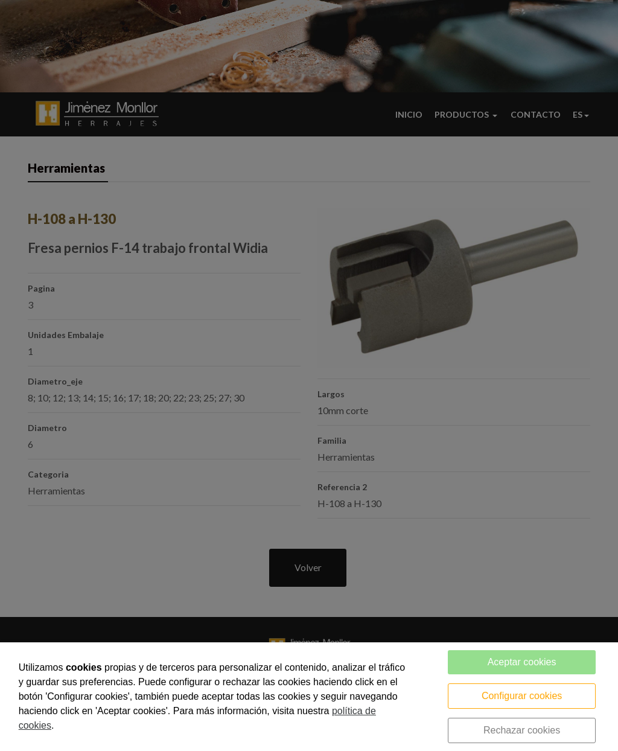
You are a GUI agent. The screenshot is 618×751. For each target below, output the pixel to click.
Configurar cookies (522, 696)
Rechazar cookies (521, 730)
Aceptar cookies (522, 662)
